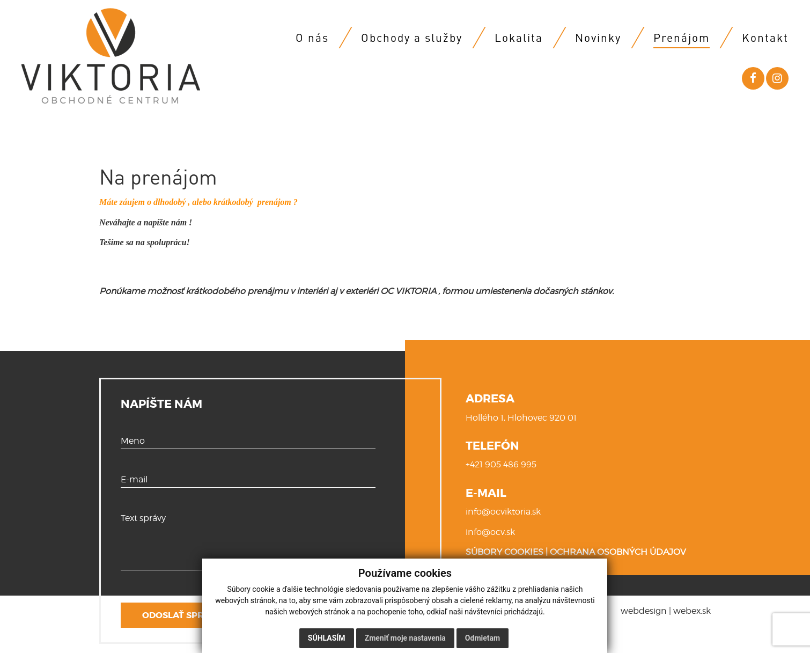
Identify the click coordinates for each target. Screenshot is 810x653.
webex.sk (692, 611)
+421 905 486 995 (501, 464)
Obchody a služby (411, 37)
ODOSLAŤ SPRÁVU (182, 615)
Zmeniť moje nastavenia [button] (405, 638)
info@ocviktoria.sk (503, 512)
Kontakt (765, 37)
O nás (312, 37)
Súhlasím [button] (326, 638)
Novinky (598, 37)
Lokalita (519, 37)
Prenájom (681, 37)
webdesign (644, 611)
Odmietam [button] (482, 638)
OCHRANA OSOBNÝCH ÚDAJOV (618, 552)
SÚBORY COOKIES (504, 552)
